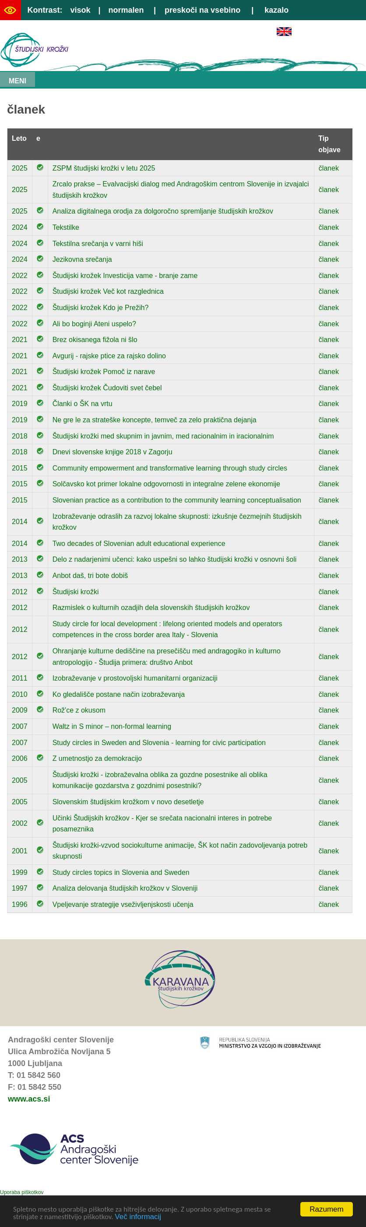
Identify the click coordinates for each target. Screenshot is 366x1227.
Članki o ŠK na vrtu (83, 403)
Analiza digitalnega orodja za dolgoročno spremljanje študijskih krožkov (163, 211)
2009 (20, 710)
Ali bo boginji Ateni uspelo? (94, 324)
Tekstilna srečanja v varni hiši (98, 243)
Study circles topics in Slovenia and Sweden (121, 872)
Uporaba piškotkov (21, 1192)
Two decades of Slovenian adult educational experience (139, 543)
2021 (20, 339)
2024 (20, 227)
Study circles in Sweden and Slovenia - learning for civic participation (159, 742)
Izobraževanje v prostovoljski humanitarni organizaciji (135, 678)
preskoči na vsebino (202, 10)
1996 (20, 904)
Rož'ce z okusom (79, 710)
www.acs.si (29, 1099)
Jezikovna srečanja (82, 259)
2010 (20, 694)
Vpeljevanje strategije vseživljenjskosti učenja (123, 904)
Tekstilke (66, 227)
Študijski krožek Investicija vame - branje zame (125, 275)
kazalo (276, 10)
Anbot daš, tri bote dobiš (90, 575)
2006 (20, 758)
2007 (20, 726)
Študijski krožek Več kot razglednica (108, 291)
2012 (20, 592)
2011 (20, 678)
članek (329, 168)
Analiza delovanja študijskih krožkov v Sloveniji (125, 888)
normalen (126, 10)
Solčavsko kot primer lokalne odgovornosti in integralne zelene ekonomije (166, 484)
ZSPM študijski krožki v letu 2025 (104, 168)
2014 (20, 521)
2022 (20, 275)
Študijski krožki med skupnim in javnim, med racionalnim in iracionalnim (163, 436)
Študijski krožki (76, 592)
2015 (20, 468)
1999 (20, 872)
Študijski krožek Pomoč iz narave (104, 371)
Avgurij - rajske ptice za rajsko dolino (109, 356)
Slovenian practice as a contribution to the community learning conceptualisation (177, 500)
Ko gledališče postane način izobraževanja (119, 694)
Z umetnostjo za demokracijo (97, 758)
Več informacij (138, 1217)
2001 (20, 851)
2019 (20, 403)
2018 (20, 436)
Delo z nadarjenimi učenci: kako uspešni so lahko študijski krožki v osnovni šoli (175, 559)
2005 (20, 780)
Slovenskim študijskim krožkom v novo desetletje (128, 802)
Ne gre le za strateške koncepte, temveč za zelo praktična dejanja (155, 420)
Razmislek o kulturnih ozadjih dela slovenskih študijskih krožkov (151, 607)
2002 (20, 823)
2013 (20, 559)
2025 (20, 168)
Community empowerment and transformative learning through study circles (170, 468)
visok (80, 10)
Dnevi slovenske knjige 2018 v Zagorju (112, 452)
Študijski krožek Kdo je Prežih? (101, 307)
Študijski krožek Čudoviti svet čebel (107, 388)
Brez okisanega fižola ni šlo (95, 339)
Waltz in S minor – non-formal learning (112, 726)
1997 (20, 888)
